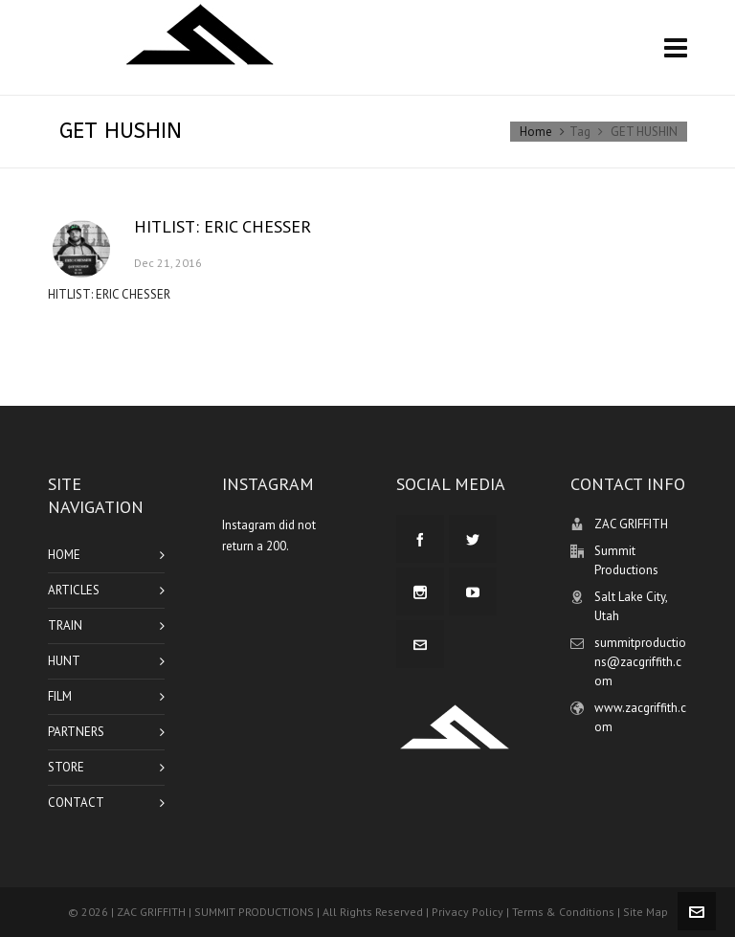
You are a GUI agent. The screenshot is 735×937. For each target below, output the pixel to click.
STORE (66, 767)
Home (536, 131)
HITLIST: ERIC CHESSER (222, 226)
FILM (60, 696)
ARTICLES (74, 590)
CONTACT (76, 802)
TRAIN (65, 625)
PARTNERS (76, 732)
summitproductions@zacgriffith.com (640, 662)
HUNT (64, 661)
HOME (64, 555)
